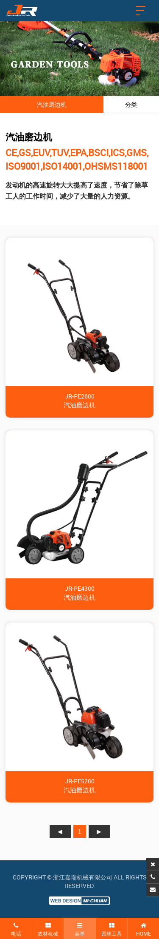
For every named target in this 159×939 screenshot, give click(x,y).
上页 (60, 831)
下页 (99, 831)
